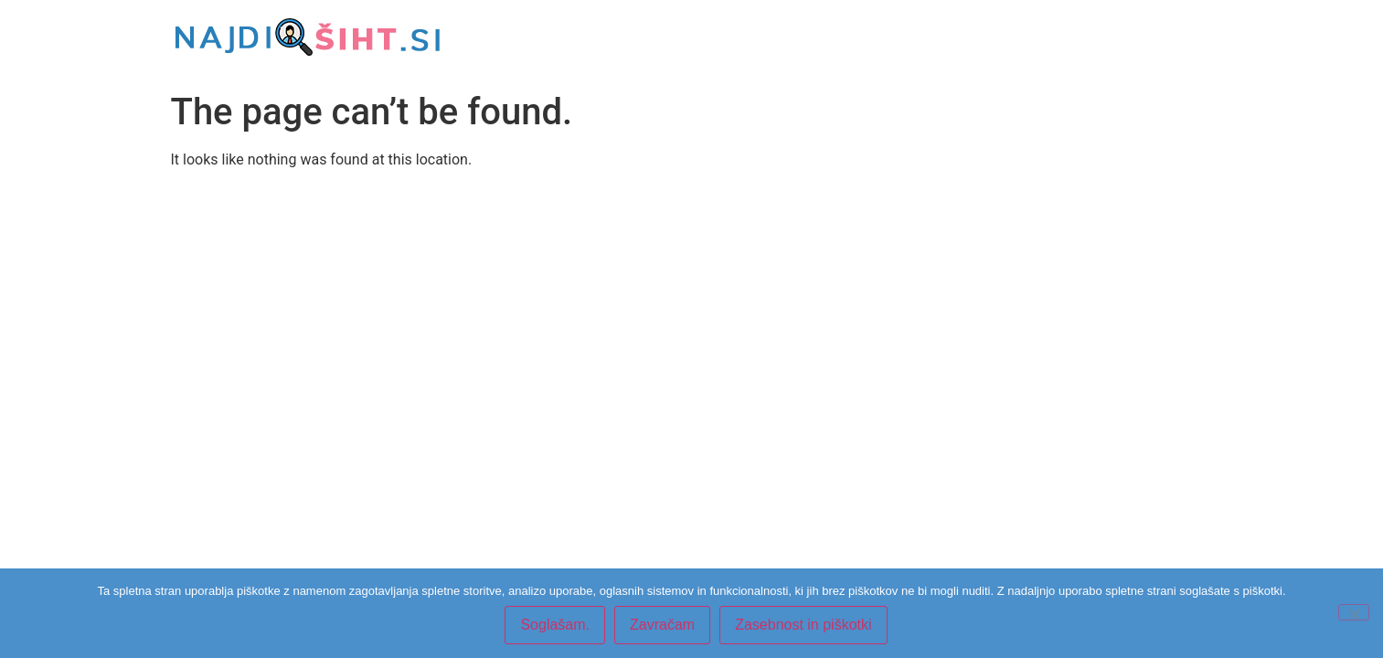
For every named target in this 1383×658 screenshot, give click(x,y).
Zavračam (662, 624)
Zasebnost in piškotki (803, 624)
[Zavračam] (1353, 612)
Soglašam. (555, 624)
